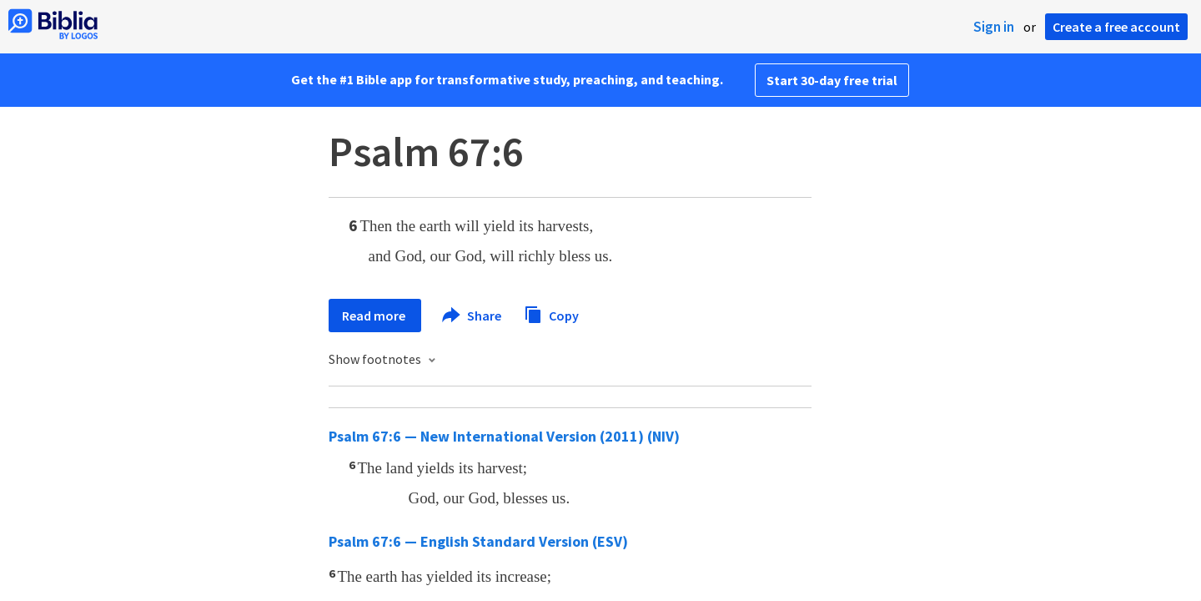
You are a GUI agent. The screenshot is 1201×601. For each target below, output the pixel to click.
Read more (375, 315)
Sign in (993, 27)
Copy (551, 313)
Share (472, 315)
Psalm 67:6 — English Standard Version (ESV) (478, 541)
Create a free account (1116, 26)
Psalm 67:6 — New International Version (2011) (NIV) (504, 436)
